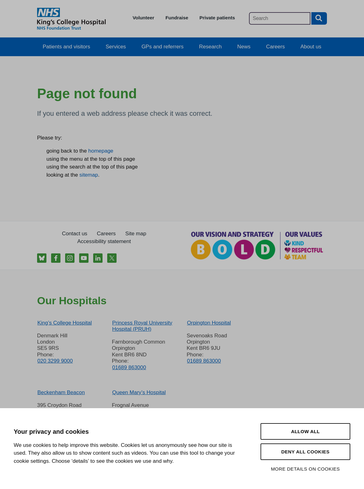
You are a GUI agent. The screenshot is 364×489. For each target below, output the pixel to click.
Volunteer (143, 17)
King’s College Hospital (64, 323)
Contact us (74, 234)
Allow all (305, 431)
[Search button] (319, 18)
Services (116, 47)
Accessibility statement (104, 241)
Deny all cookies (305, 451)
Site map (135, 234)
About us (310, 47)
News (244, 47)
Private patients (217, 17)
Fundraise (176, 17)
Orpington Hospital (209, 323)
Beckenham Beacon (61, 392)
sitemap (88, 175)
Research (210, 47)
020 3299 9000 (55, 361)
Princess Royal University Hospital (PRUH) (142, 326)
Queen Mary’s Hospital (139, 392)
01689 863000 (129, 367)
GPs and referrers (162, 47)
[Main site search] (279, 18)
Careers (275, 47)
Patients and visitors (66, 47)
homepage (100, 151)
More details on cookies (305, 469)
